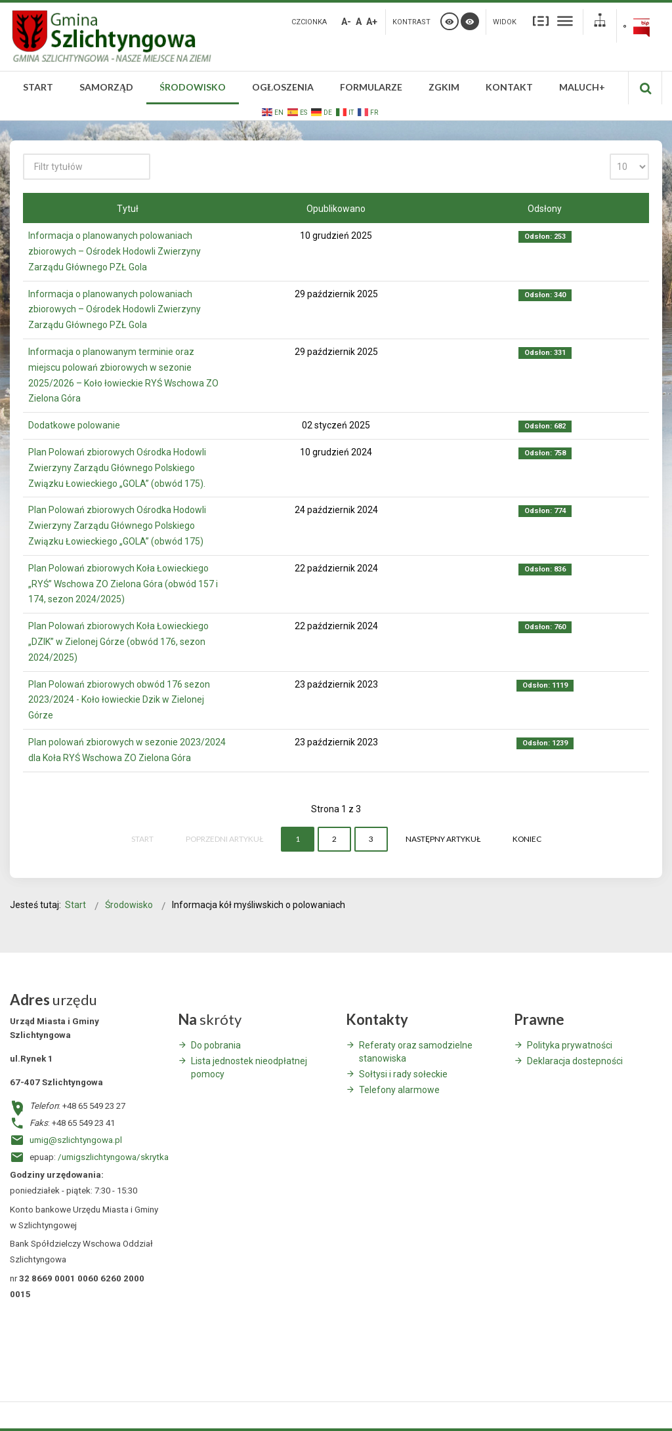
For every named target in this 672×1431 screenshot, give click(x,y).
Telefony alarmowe (399, 1090)
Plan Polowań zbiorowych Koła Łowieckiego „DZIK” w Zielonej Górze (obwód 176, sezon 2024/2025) (118, 642)
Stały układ (541, 20)
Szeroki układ (565, 20)
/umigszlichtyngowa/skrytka (113, 1157)
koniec (527, 839)
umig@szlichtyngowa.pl (76, 1140)
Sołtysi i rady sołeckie (403, 1074)
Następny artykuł (443, 839)
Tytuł (127, 208)
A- (346, 21)
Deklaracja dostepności (575, 1061)
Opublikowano (336, 208)
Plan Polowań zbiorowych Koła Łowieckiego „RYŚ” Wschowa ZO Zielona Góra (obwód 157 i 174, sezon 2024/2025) (123, 584)
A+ (371, 21)
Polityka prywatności (569, 1045)
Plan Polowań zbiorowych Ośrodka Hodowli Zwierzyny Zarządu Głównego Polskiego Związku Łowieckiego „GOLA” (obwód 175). (117, 468)
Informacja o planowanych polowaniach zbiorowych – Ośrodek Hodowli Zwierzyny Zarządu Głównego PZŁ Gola (114, 251)
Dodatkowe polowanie (74, 425)
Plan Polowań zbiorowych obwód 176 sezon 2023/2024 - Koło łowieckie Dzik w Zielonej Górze (119, 700)
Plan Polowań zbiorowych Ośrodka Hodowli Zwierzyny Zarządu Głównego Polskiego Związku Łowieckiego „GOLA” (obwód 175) (117, 526)
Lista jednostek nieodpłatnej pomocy (249, 1067)
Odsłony (545, 208)
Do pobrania (216, 1045)
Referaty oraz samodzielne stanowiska (415, 1052)
